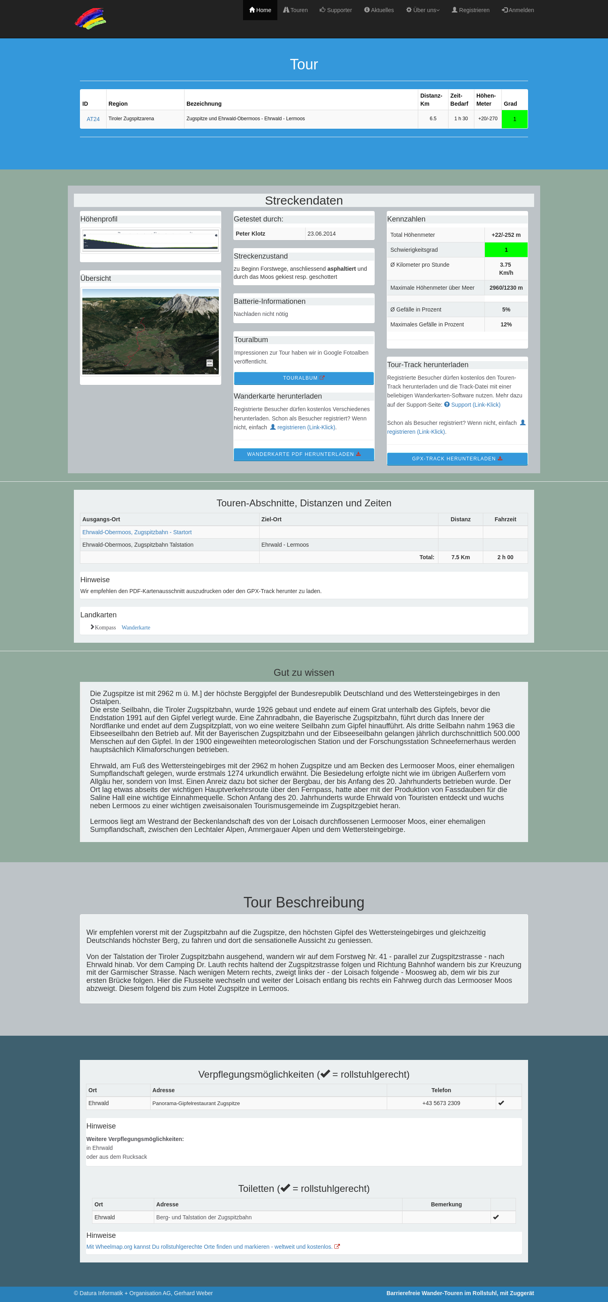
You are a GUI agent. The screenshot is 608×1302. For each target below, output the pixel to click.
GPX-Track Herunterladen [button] (457, 459)
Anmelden (518, 10)
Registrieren (470, 10)
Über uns (423, 10)
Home (260, 10)
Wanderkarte (133, 626)
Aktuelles (379, 10)
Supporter (336, 10)
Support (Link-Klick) (472, 404)
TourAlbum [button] (304, 378)
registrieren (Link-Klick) (302, 427)
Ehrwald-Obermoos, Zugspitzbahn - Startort (137, 532)
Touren (295, 10)
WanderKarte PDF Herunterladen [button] (304, 454)
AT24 (93, 119)
